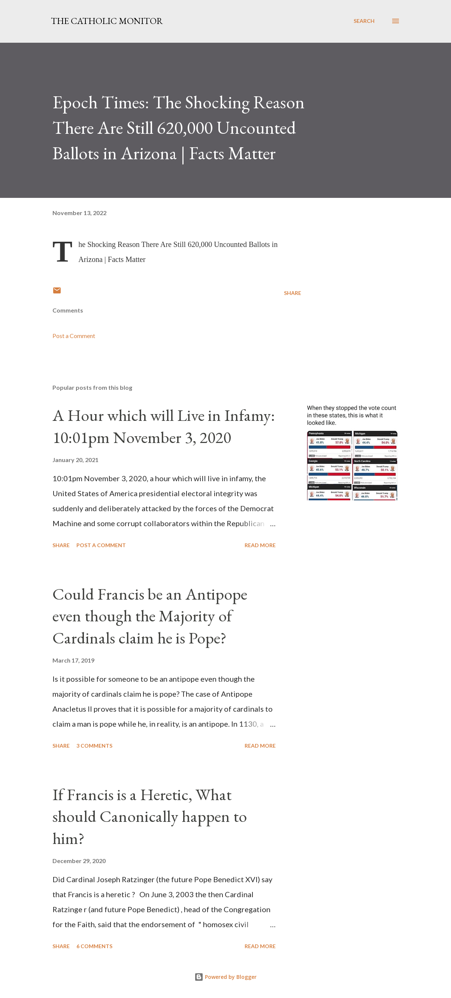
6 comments (94, 946)
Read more (260, 545)
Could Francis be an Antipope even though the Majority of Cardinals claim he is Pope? (149, 615)
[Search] (364, 20)
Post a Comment (73, 335)
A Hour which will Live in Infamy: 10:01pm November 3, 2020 (163, 426)
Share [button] (292, 293)
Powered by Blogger (225, 976)
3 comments (94, 745)
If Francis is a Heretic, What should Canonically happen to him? (149, 816)
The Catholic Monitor (107, 21)
